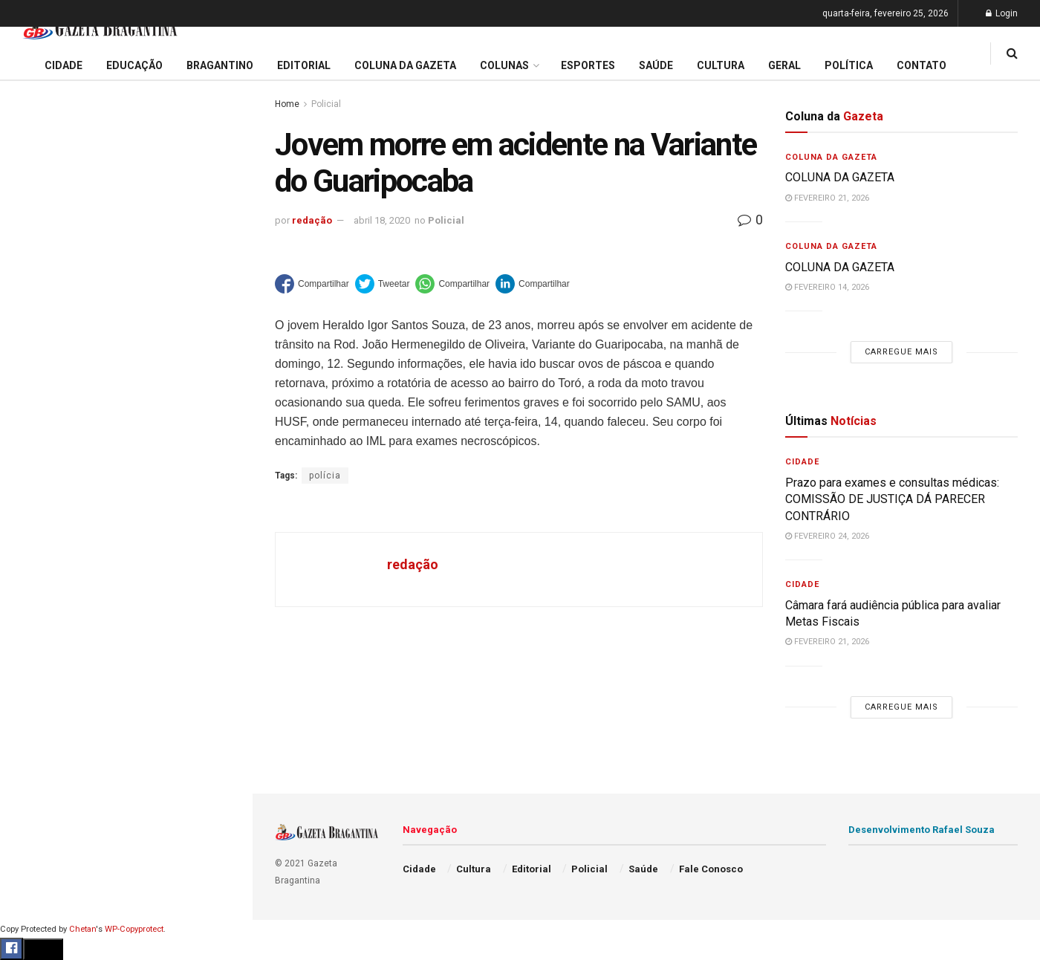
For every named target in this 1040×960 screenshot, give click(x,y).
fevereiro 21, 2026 (827, 198)
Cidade (33, 510)
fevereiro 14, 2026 (827, 287)
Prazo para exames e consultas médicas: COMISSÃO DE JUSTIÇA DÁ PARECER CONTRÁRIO (121, 161)
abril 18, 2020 (382, 220)
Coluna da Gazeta (58, 595)
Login (1002, 13)
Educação (39, 539)
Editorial (36, 567)
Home (287, 104)
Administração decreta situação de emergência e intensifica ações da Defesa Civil (123, 249)
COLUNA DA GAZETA (839, 177)
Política (34, 737)
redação (312, 220)
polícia (325, 475)
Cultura (33, 681)
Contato (921, 65)
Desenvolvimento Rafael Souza (921, 829)
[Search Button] (221, 934)
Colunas (504, 65)
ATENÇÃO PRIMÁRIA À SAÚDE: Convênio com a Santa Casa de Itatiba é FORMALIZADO (121, 300)
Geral (28, 794)
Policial (34, 709)
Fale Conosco (49, 822)
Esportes (37, 652)
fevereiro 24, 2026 (827, 536)
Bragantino (42, 623)
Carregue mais (126, 393)
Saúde (30, 765)
